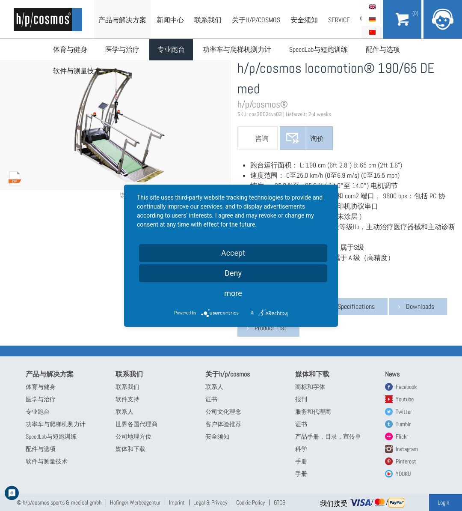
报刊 (301, 399)
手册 (301, 461)
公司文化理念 (223, 411)
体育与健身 (70, 49)
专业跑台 (171, 49)
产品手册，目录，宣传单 (328, 436)
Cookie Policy (250, 502)
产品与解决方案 (122, 19)
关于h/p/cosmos (256, 19)
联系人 (124, 411)
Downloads (420, 306)
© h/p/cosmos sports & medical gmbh (59, 502)
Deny (233, 273)
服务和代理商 (313, 411)
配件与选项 (383, 49)
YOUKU (403, 474)
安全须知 (304, 19)
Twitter (404, 411)
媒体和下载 (130, 449)
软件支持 (127, 399)
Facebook (406, 387)
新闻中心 (170, 19)
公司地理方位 (133, 436)
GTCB (279, 502)
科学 (301, 449)
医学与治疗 (122, 49)
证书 (211, 399)
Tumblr (403, 424)
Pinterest (406, 461)
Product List (271, 327)
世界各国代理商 (136, 424)
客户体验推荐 (223, 424)
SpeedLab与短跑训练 (318, 49)
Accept (233, 252)
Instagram (407, 449)
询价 (317, 138)
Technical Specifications (343, 306)
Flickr (402, 436)
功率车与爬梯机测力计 (237, 49)
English (372, 6)
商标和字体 (310, 387)
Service (339, 19)
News (392, 374)
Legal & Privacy (210, 502)
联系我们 (208, 19)
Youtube (405, 399)
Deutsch (372, 19)
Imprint (177, 502)
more (233, 293)
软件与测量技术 (77, 70)
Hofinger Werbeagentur (135, 502)
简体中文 (372, 32)
